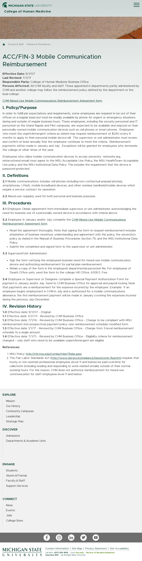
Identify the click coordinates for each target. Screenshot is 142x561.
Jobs (9, 515)
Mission (10, 401)
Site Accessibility (119, 548)
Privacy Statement (96, 548)
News (9, 505)
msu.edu (79, 553)
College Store (14, 520)
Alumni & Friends (16, 475)
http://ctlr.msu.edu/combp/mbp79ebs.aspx (54, 354)
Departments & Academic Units (26, 441)
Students (12, 470)
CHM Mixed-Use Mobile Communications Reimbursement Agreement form (52, 100)
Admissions (13, 435)
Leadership (13, 416)
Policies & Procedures (38, 44)
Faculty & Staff (16, 44)
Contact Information (57, 548)
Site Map (77, 548)
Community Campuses (20, 411)
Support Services (17, 486)
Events (10, 510)
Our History (13, 406)
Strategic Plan (15, 421)
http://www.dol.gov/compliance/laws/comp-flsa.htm (85, 358)
